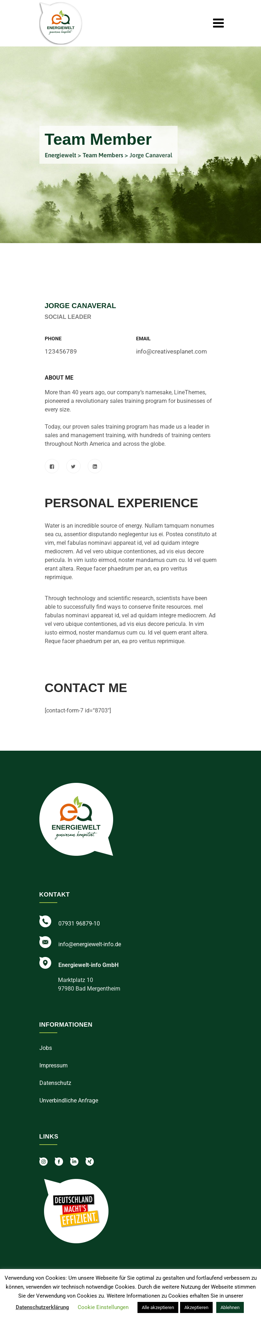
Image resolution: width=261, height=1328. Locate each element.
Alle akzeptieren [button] (158, 1307)
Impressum (53, 1065)
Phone (53, 338)
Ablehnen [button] (230, 1307)
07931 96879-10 (79, 923)
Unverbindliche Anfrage (68, 1100)
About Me (59, 377)
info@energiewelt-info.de (89, 944)
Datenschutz (55, 1083)
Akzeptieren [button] (196, 1307)
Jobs (45, 1048)
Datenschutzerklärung (42, 1307)
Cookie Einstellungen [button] (103, 1307)
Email (143, 338)
